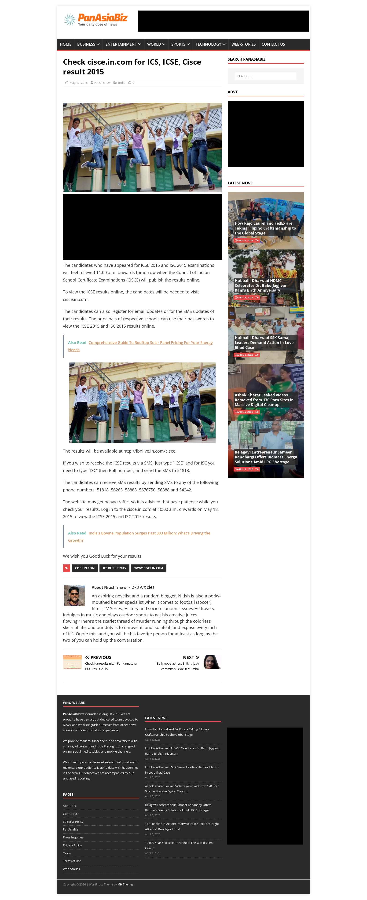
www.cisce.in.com (148, 568)
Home (65, 44)
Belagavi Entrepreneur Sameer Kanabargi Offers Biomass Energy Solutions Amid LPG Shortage (266, 457)
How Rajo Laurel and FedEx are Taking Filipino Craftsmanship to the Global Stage (265, 228)
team (118, 719)
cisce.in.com (85, 568)
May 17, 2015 (79, 82)
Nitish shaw (102, 82)
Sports (178, 44)
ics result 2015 (114, 568)
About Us (69, 806)
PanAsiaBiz (71, 714)
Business (86, 44)
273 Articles (143, 587)
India (121, 82)
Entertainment (121, 44)
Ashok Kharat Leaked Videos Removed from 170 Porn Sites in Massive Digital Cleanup (264, 399)
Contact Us (273, 44)
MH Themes (125, 884)
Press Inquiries (73, 837)
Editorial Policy (73, 822)
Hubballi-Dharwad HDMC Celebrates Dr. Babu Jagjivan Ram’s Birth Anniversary (261, 285)
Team (67, 853)
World (154, 44)
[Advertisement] (223, 21)
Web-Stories (243, 44)
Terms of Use (72, 861)
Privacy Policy (72, 845)
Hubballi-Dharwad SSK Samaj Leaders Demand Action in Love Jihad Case (264, 342)
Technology (208, 44)
